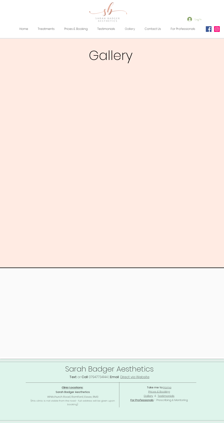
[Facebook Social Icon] (209, 29)
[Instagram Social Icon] (217, 29)
